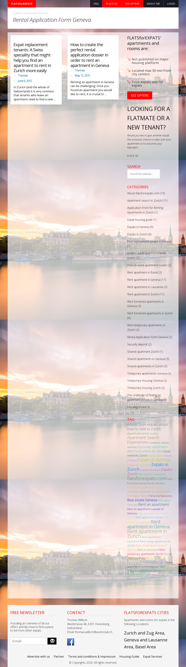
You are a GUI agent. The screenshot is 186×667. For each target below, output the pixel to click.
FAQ (96, 3)
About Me (153, 3)
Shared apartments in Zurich (145, 366)
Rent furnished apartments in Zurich (150, 313)
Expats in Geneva (138, 227)
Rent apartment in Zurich (143, 294)
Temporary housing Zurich (144, 388)
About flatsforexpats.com (143, 193)
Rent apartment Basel (149, 517)
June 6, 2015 (25, 81)
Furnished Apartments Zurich (145, 487)
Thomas (23, 75)
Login (171, 3)
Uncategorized (136, 407)
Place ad (112, 3)
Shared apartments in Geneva (146, 359)
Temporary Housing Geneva (145, 381)
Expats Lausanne (150, 469)
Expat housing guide (140, 220)
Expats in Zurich (137, 234)
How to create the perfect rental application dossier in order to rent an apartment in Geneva (89, 55)
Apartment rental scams (142, 433)
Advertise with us (38, 656)
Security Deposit (155, 562)
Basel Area (145, 647)
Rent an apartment (153, 504)
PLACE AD (132, 156)
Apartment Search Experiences (143, 440)
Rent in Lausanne (148, 549)
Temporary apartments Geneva (147, 373)
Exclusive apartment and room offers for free (147, 449)
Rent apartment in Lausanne (145, 287)
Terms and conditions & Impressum (92, 656)
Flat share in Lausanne (152, 474)
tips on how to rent (149, 585)
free (169, 479)
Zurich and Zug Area (144, 633)
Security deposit (137, 344)
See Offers (140, 95)
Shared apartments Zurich (149, 573)
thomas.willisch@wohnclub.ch (93, 632)
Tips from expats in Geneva (144, 584)
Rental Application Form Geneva (147, 337)
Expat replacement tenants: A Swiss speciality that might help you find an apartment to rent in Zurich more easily (32, 57)
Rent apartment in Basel (142, 272)
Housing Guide (129, 656)
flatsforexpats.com (147, 478)
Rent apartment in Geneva (143, 280)
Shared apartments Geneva (145, 570)
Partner (59, 656)
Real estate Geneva (142, 500)
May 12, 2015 (82, 75)
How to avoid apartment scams (147, 265)
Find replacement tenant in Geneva (149, 241)
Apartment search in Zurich (144, 200)
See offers (132, 3)
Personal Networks (160, 496)
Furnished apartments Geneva (146, 483)
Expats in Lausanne (139, 465)
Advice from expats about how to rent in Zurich (147, 426)
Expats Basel (155, 455)
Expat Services (152, 656)
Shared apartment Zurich (143, 352)
